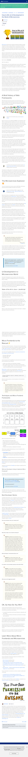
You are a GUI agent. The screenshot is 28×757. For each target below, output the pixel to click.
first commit (19, 370)
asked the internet (5, 513)
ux (16, 12)
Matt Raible (6, 19)
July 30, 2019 (15, 265)
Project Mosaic (5, 452)
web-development (21, 12)
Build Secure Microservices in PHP (8, 676)
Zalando (3, 462)
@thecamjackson (7, 481)
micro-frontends (4, 12)
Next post (24, 721)
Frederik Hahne (6, 514)
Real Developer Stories (9, 495)
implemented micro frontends (19, 507)
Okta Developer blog (8, 7)
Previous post (4, 721)
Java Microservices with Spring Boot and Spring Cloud (12, 674)
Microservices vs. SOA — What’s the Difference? (14, 191)
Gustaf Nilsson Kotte (12, 404)
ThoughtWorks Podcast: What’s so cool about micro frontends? (13, 663)
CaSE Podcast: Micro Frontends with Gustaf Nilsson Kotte (12, 662)
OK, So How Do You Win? (12, 605)
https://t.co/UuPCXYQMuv (12, 480)
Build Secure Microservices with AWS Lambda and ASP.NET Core (13, 675)
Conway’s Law (23, 243)
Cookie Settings (14, 753)
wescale (10, 518)
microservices (11, 12)
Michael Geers (4, 369)
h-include (12, 500)
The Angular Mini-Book (19, 713)
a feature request (13, 653)
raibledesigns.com (5, 718)
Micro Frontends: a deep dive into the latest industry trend (12, 665)
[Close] (27, 747)
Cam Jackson (4, 349)
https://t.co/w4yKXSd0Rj (15, 481)
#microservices (10, 262)
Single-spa (5, 457)
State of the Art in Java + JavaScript (13, 289)
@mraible (18, 717)
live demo (5, 466)
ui (14, 12)
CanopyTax (13, 465)
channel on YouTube (5, 680)
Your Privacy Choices (7, 749)
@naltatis (6, 480)
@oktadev (17, 679)
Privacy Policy (19, 748)
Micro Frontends (7, 348)
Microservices (4, 44)
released (13, 204)
